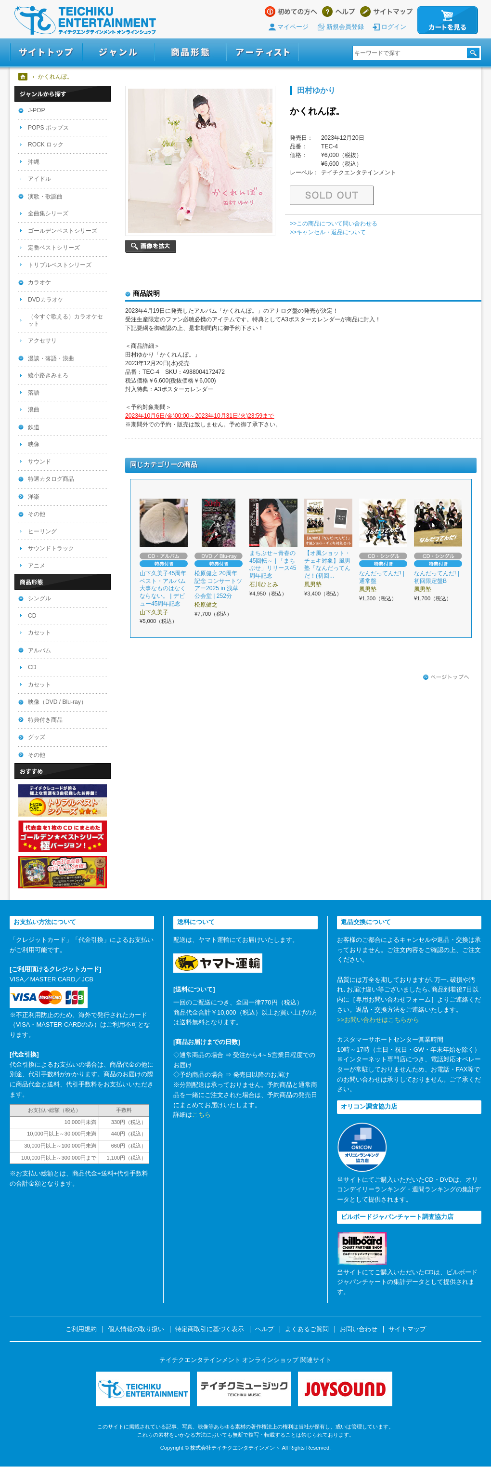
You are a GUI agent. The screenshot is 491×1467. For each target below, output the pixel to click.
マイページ (293, 26)
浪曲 (33, 409)
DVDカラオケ (46, 299)
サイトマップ (386, 11)
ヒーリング (42, 531)
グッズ (36, 737)
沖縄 (33, 162)
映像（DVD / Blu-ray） (57, 702)
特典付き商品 (45, 719)
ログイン (393, 26)
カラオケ (39, 282)
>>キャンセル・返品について (328, 232)
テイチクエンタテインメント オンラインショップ (85, 20)
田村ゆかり (316, 90)
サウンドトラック (51, 548)
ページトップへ (446, 677)
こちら (201, 1114)
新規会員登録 (345, 26)
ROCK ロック (46, 144)
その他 (36, 514)
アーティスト (263, 52)
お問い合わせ (358, 1329)
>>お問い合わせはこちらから (378, 1019)
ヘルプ (338, 11)
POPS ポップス (48, 127)
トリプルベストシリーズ (59, 265)
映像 (33, 444)
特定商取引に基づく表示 (209, 1329)
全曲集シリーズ (48, 213)
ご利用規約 (81, 1329)
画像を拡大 (150, 246)
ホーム (23, 76)
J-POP (36, 110)
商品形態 (191, 52)
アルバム (39, 650)
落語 (33, 392)
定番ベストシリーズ (54, 247)
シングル (39, 598)
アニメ (36, 565)
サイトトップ (46, 52)
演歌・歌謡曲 (45, 196)
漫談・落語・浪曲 (51, 358)
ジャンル (118, 52)
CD (32, 615)
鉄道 (33, 427)
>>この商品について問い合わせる (333, 223)
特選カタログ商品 (51, 479)
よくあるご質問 (307, 1329)
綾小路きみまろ (48, 375)
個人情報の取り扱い (136, 1329)
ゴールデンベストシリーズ (62, 230)
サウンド (39, 461)
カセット (39, 632)
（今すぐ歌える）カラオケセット (65, 320)
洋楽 (33, 496)
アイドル (39, 178)
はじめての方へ (291, 11)
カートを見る (447, 20)
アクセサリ (42, 340)
